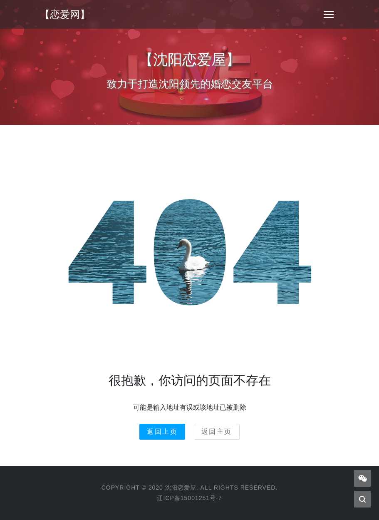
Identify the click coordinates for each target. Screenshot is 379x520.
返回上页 (162, 431)
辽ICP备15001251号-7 (189, 498)
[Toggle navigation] (328, 14)
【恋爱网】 (65, 14)
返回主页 (216, 431)
